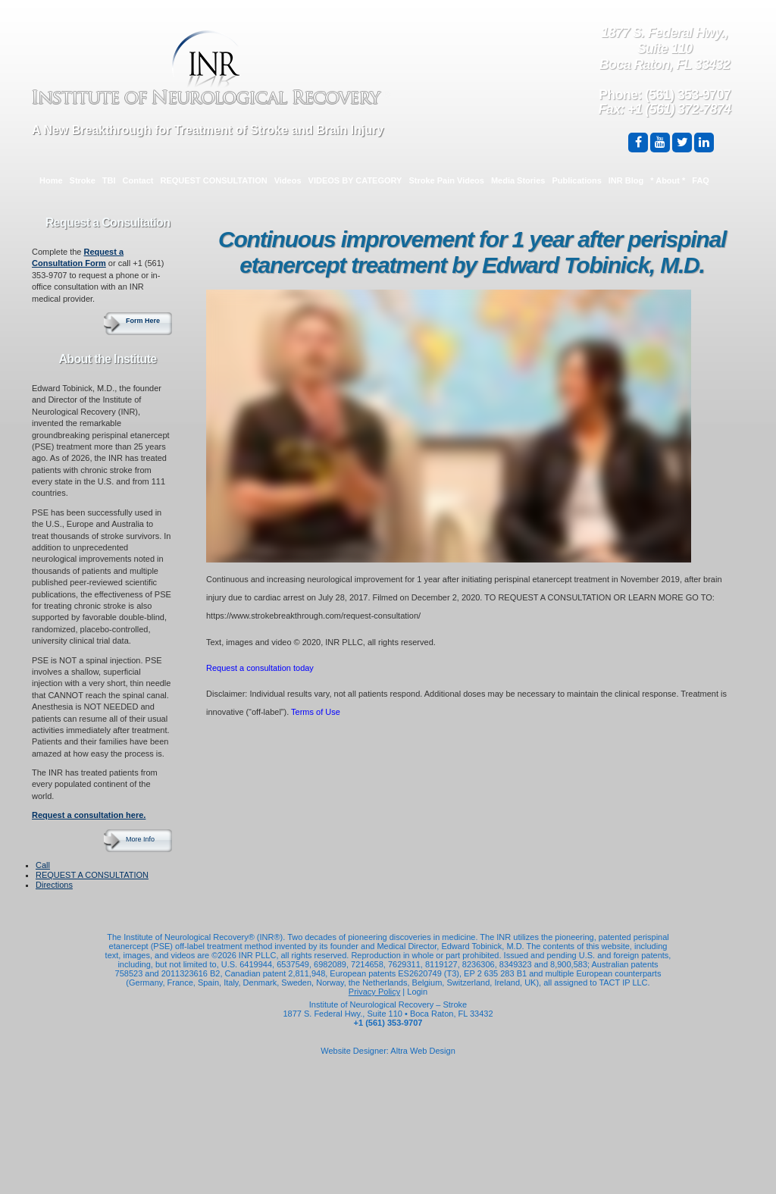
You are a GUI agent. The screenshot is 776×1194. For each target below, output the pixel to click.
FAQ (700, 180)
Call (43, 865)
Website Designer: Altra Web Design (388, 1050)
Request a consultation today (260, 667)
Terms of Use (315, 711)
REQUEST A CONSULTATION (92, 874)
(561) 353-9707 (688, 94)
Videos (288, 180)
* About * (667, 180)
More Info (140, 839)
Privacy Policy (374, 991)
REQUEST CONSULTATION (214, 180)
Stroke (82, 180)
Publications (576, 180)
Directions (54, 884)
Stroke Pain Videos (445, 180)
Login (417, 991)
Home (51, 180)
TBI (109, 180)
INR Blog (626, 180)
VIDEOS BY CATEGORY (355, 180)
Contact (138, 180)
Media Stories (518, 180)
